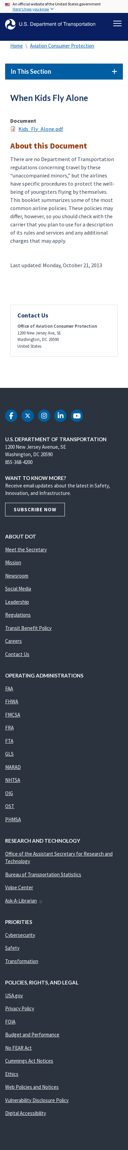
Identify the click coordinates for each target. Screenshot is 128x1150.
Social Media (18, 588)
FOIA (10, 1021)
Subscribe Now (35, 509)
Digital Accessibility (25, 1113)
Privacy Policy (19, 1008)
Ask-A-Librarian (24, 900)
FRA (9, 727)
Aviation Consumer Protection (62, 45)
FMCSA (12, 714)
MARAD (13, 767)
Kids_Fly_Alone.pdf (40, 128)
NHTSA (12, 780)
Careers (13, 641)
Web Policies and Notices (32, 1087)
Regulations (18, 615)
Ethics (11, 1074)
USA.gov (14, 995)
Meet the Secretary (26, 549)
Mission (13, 562)
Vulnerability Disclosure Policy (37, 1100)
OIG (9, 793)
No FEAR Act (18, 1048)
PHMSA (13, 819)
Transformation (21, 961)
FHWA (11, 701)
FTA (9, 741)
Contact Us (17, 654)
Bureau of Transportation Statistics (43, 874)
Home (16, 45)
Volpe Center (19, 887)
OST (9, 806)
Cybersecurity (20, 935)
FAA (9, 688)
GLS (9, 754)
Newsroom (16, 575)
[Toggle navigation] (117, 23)
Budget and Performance (32, 1034)
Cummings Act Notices (29, 1061)
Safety (12, 948)
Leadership (17, 602)
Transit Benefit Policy (28, 628)
